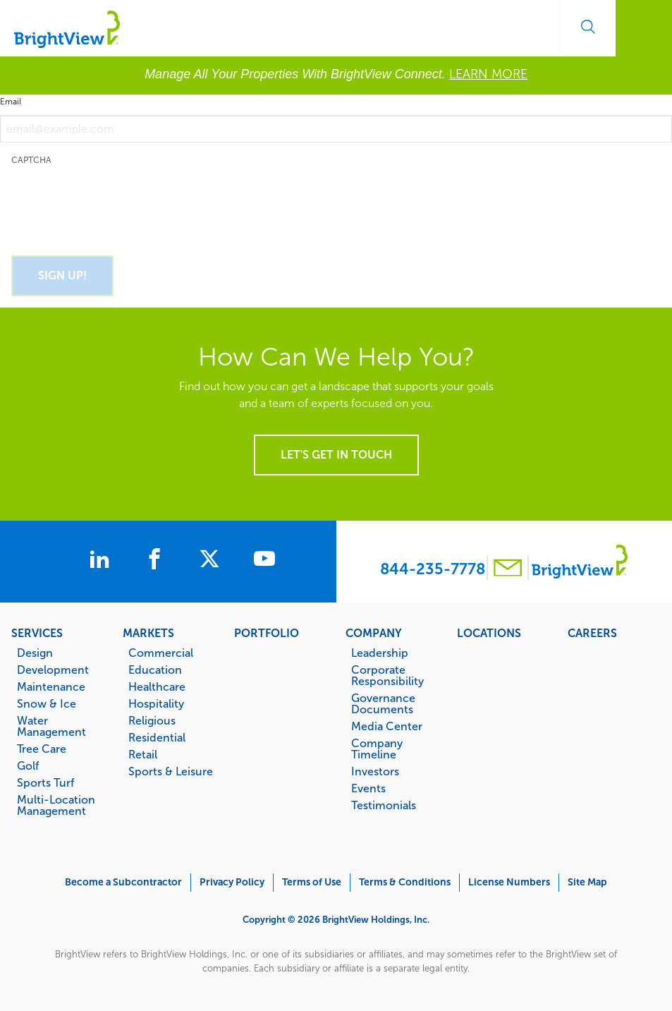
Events (368, 788)
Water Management (51, 726)
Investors (375, 771)
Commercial (160, 652)
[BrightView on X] (212, 561)
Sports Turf (45, 782)
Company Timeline (377, 749)
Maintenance (51, 686)
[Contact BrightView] (508, 569)
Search (587, 27)
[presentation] (118, 202)
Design (35, 652)
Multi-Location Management (56, 805)
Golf (28, 765)
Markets (148, 632)
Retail (142, 754)
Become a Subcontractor (123, 882)
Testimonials (383, 805)
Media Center (386, 726)
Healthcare (156, 686)
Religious (152, 720)
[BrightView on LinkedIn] (102, 561)
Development (53, 669)
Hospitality (156, 703)
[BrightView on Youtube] (264, 561)
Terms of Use (311, 882)
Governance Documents (383, 703)
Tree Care (41, 748)
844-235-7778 (432, 569)
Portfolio (266, 632)
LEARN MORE (488, 74)
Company (374, 632)
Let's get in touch (336, 454)
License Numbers (509, 882)
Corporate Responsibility (387, 675)
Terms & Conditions (405, 882)
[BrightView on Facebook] (157, 561)
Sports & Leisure (170, 771)
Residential (156, 737)
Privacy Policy (232, 882)
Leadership (379, 652)
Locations (489, 632)
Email (10, 102)
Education (155, 669)
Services (37, 632)
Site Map (587, 882)
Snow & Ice (46, 703)
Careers (592, 632)
